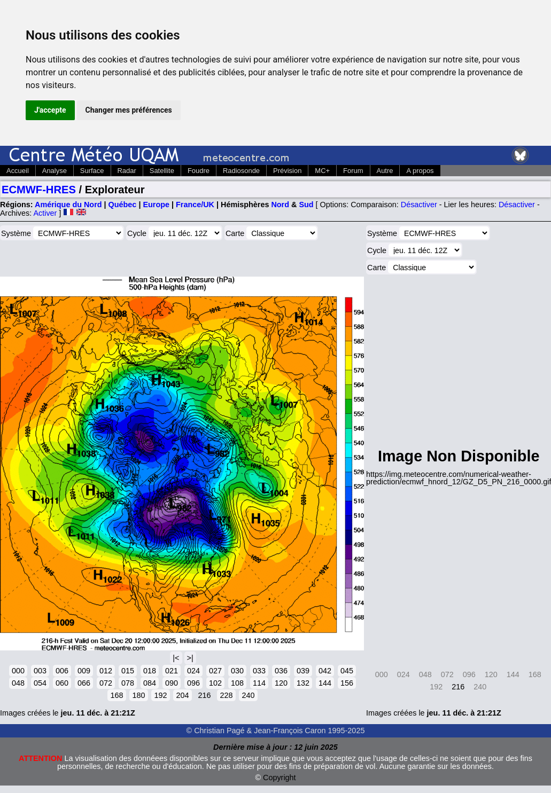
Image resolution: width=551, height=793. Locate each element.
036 (281, 670)
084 (149, 683)
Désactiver (419, 204)
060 (62, 683)
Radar (127, 171)
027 (215, 670)
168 (116, 695)
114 (259, 683)
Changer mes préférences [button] (129, 110)
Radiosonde (241, 171)
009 (83, 670)
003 (40, 670)
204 (182, 695)
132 (303, 683)
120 (281, 683)
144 (325, 683)
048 (18, 683)
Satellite (162, 171)
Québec (122, 204)
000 (18, 670)
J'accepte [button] (50, 110)
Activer (45, 213)
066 (83, 683)
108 (237, 683)
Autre (385, 171)
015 (127, 670)
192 (160, 695)
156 (346, 683)
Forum (353, 171)
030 (237, 670)
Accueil (17, 171)
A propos (419, 171)
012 (105, 670)
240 (248, 695)
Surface (92, 171)
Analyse (54, 171)
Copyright (279, 777)
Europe (156, 204)
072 (105, 683)
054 (40, 683)
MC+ (322, 171)
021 (171, 670)
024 (193, 670)
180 (138, 695)
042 (325, 670)
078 (127, 683)
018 (149, 670)
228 (226, 695)
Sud (306, 204)
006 (62, 670)
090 (171, 683)
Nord (280, 204)
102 (215, 683)
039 (303, 670)
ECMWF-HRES (39, 189)
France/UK (195, 204)
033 (259, 670)
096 (193, 683)
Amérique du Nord (68, 204)
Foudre (198, 171)
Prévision (287, 171)
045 (346, 670)
